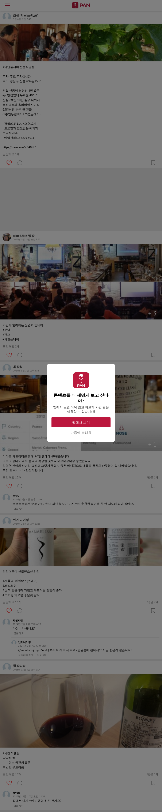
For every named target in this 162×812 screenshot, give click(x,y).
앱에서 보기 (81, 422)
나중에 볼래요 (81, 432)
